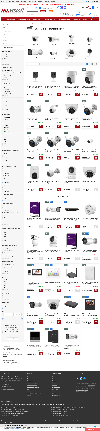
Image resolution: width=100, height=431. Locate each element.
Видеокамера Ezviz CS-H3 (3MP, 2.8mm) (71, 150)
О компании (4, 1)
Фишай (5, 77)
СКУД (28, 389)
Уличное (5, 119)
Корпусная (6, 89)
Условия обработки (15, 428)
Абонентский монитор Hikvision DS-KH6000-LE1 (52, 346)
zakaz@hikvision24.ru (32, 11)
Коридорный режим (8, 264)
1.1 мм (4, 103)
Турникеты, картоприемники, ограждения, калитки (15, 411)
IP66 (4, 145)
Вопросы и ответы (57, 395)
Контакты (23, 1)
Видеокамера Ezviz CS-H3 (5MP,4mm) (53, 150)
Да (3, 168)
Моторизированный (8, 74)
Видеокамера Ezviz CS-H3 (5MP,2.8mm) (89, 118)
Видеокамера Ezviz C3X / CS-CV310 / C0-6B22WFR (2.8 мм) (89, 151)
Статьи (54, 393)
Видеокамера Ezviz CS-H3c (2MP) (53, 182)
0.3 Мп (4, 153)
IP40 (4, 137)
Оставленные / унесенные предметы (12, 268)
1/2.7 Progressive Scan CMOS (10, 333)
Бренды (47, 1)
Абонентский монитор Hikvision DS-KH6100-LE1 (34, 346)
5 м (4, 234)
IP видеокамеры (8, 47)
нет (4, 217)
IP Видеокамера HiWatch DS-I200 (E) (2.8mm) (34, 314)
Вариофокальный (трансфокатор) (11, 72)
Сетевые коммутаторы (80, 19)
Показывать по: (32, 64)
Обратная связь (32, 1)
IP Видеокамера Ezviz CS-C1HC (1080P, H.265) (34, 87)
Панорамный (6, 75)
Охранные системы (64, 19)
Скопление (5, 271)
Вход (88, 1)
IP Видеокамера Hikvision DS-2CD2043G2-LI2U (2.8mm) (71, 347)
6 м (4, 236)
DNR (4, 252)
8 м (4, 240)
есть (4, 215)
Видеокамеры (11, 19)
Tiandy (4, 40)
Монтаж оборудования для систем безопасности (64, 409)
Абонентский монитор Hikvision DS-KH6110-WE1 (89, 314)
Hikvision (5, 24)
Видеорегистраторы (24, 19)
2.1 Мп (4, 160)
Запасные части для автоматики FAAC (62, 415)
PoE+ (4, 283)
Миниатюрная (6, 93)
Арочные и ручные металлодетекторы (11, 415)
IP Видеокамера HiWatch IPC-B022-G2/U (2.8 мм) (89, 251)
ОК (95, 427)
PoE (4, 281)
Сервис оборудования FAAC (59, 413)
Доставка (11, 1)
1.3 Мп (4, 157)
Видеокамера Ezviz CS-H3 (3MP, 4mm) (34, 150)
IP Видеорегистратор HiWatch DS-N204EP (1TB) (71, 314)
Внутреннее (6, 117)
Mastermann (6, 31)
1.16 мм (5, 105)
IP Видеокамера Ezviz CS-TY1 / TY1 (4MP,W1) (52, 251)
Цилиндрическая (7, 86)
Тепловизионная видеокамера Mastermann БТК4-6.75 (35, 252)
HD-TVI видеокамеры (9, 44)
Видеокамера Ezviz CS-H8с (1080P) (35, 182)
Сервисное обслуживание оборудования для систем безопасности (69, 407)
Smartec (5, 62)
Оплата (17, 1)
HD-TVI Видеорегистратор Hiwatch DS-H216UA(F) (71, 219)
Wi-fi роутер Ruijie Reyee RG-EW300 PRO (71, 282)
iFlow (4, 37)
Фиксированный (7, 70)
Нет (4, 170)
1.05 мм (5, 101)
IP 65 (4, 143)
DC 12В (5, 279)
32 (3, 221)
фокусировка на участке (9, 256)
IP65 (4, 141)
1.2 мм (4, 107)
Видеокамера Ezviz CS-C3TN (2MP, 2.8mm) (34, 118)
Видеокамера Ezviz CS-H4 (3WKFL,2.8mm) (71, 118)
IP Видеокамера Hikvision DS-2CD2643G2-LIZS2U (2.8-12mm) (52, 220)
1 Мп (4, 155)
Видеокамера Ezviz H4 (88, 181)
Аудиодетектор (7, 266)
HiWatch (5, 28)
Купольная (6, 87)
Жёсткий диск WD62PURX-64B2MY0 (71, 251)
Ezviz (4, 34)
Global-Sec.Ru (35, 404)
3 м (4, 232)
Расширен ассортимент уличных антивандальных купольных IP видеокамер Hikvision (12, 362)
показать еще (5, 63)
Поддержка (40, 1)
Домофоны (36, 19)
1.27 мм (5, 109)
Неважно (5, 173)
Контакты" (78, 4)
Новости (53, 1)
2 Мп (4, 159)
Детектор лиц (6, 269)
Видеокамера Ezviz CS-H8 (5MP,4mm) (53, 118)
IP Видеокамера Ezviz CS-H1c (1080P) (52, 87)
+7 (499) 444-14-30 (33, 8)
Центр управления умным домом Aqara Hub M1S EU (90, 219)
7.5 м (4, 238)
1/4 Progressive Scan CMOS (10, 325)
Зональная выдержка (8, 254)
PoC (4, 285)
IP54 (4, 139)
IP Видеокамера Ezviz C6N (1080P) (71, 182)
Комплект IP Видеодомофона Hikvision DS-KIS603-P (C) (34, 283)
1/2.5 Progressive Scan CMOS (10, 331)
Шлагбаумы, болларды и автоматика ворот (13, 409)
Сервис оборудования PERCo (59, 411)
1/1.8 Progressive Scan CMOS (10, 327)
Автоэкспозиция (7, 250)
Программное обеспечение (34, 393)
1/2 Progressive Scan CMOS (10, 329)
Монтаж (43, 11)
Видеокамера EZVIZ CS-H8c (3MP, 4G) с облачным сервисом (90, 88)
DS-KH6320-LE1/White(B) (52, 282)
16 (3, 219)
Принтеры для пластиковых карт (10, 407)
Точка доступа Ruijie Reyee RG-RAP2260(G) (90, 282)
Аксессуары (30, 391)
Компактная (6, 91)
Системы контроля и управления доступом (13, 413)
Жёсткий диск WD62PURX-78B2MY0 (34, 219)
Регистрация (95, 1)
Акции (50, 11)
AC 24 (4, 287)
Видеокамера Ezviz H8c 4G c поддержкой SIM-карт (71, 87)
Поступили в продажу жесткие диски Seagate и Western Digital (12, 348)
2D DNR (5, 248)
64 (3, 222)
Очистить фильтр (12, 338)
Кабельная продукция (49, 19)
